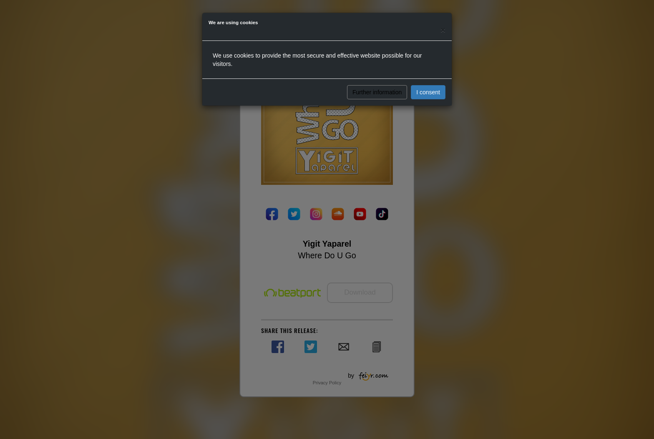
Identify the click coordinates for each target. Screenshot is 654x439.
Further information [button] (377, 92)
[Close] (442, 29)
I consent (428, 92)
